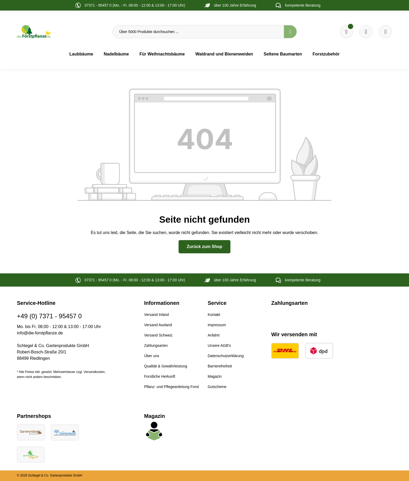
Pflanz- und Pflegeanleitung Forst (171, 387)
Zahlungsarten (156, 345)
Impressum (217, 325)
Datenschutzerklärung (226, 356)
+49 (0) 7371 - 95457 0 (49, 316)
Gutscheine (217, 387)
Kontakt (214, 314)
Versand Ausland (158, 325)
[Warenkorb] (365, 31)
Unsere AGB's (219, 345)
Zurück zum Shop (204, 246)
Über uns (151, 356)
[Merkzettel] (346, 31)
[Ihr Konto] (385, 31)
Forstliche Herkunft (159, 376)
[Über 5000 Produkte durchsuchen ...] (198, 31)
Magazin (215, 376)
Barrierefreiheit (220, 366)
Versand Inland (156, 314)
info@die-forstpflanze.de (40, 333)
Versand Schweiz (158, 335)
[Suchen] (290, 31)
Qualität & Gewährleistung (165, 366)
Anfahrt (214, 335)
